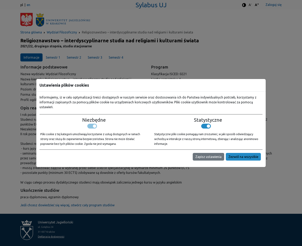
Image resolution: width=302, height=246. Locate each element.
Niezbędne (94, 120)
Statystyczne (208, 120)
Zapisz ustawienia (208, 157)
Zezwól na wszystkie (243, 157)
